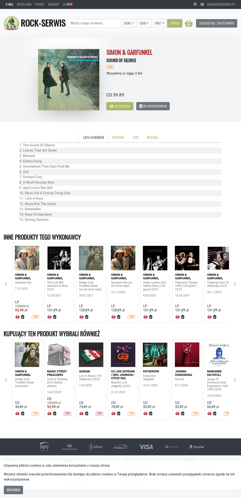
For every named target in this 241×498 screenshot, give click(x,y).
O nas (9, 4)
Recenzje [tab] (152, 137)
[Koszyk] (188, 23)
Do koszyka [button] (119, 106)
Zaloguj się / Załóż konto (216, 23)
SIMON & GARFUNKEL (23, 276)
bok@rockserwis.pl (218, 4)
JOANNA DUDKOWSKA (183, 373)
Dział (127, 23)
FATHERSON (151, 371)
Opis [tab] (136, 137)
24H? (158, 23)
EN (67, 4)
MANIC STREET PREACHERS (57, 373)
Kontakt (53, 4)
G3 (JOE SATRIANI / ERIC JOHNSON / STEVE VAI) (123, 375)
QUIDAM (84, 371)
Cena (143, 23)
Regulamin (24, 4)
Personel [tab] (118, 137)
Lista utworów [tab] (93, 137)
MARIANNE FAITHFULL (214, 373)
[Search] (94, 23)
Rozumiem (13, 489)
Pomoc (39, 4)
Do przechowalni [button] (153, 106)
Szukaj (174, 23)
